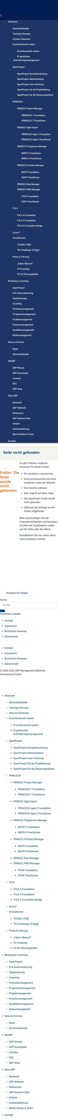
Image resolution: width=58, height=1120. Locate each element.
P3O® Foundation (30, 196)
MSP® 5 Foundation (31, 153)
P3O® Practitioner (30, 201)
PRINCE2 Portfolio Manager (30, 165)
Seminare (12, 21)
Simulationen (19, 238)
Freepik (24, 592)
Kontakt (12, 441)
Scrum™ (16, 232)
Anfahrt (16, 423)
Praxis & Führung (21, 257)
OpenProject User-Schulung (30, 84)
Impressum (10, 626)
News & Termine (16, 342)
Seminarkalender (21, 28)
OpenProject (19, 67)
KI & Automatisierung (23, 293)
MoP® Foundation (30, 172)
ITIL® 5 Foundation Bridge (29, 226)
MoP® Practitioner (30, 177)
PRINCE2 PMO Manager (28, 189)
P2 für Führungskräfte (27, 274)
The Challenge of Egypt (28, 250)
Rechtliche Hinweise (15, 631)
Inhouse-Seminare (21, 39)
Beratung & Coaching (18, 281)
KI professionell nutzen (24, 44)
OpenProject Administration (30, 79)
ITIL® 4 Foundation (26, 215)
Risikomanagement (22, 335)
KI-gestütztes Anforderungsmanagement (26, 58)
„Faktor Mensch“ (25, 263)
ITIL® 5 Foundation (26, 220)
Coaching (17, 303)
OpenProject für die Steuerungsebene (35, 95)
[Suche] (2, 611)
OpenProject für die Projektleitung (33, 89)
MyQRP (11, 361)
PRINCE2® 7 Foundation (33, 115)
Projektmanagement (22, 319)
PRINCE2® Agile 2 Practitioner (36, 139)
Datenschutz (11, 636)
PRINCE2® (18, 101)
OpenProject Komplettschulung (32, 74)
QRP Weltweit (19, 408)
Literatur (17, 378)
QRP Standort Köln (22, 418)
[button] (29, 15)
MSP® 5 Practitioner (31, 158)
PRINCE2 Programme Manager (32, 146)
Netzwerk (17, 402)
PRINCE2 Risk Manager (28, 184)
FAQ (15, 383)
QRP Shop (17, 389)
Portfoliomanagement (23, 309)
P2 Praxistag (23, 269)
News (15, 349)
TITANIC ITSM (24, 244)
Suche (3, 600)
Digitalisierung (20, 298)
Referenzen (18, 413)
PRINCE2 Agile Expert (27, 127)
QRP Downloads (20, 373)
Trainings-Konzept (21, 34)
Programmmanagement (24, 314)
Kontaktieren (26, 535)
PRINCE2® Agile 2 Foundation (36, 134)
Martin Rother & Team (23, 434)
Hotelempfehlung (21, 429)
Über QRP (12, 396)
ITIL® (15, 208)
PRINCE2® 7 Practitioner (33, 120)
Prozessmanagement (23, 325)
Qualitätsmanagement (23, 330)
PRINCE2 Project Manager (29, 108)
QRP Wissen (18, 368)
